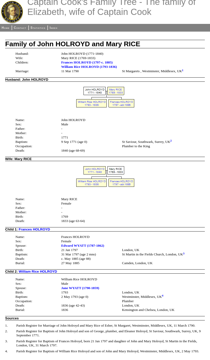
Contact (20, 28)
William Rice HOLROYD (38, 271)
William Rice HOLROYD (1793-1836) (89, 67)
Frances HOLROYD (34, 229)
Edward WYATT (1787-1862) (82, 245)
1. (6, 325)
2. (6, 331)
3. (6, 341)
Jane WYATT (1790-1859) (80, 288)
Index (54, 28)
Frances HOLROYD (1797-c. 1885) (87, 62)
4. (6, 351)
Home (6, 28)
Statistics (37, 28)
